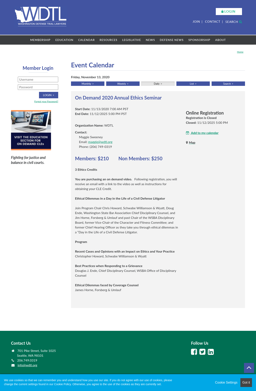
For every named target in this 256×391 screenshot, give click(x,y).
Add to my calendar (202, 133)
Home (240, 51)
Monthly (86, 83)
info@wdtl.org (27, 365)
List (192, 83)
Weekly (121, 83)
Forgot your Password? (46, 101)
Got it (246, 382)
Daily (157, 83)
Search (233, 22)
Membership (40, 40)
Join (196, 21)
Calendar (86, 40)
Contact (212, 21)
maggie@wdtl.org (100, 142)
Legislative (131, 40)
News (150, 40)
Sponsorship (199, 40)
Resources (108, 40)
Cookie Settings (226, 382)
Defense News (172, 40)
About (220, 40)
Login (229, 11)
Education (64, 40)
